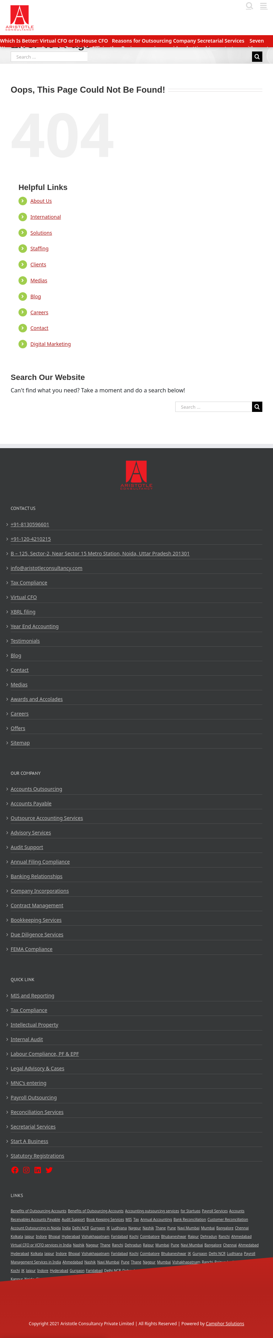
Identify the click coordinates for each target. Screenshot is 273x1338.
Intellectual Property (34, 1024)
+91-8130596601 (30, 524)
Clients (38, 264)
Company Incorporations (40, 890)
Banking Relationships (37, 876)
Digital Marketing (50, 344)
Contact (39, 328)
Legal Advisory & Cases (37, 1068)
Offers (18, 728)
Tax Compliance (29, 582)
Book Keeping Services (105, 1219)
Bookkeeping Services (36, 920)
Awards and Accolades (37, 699)
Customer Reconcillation (228, 1219)
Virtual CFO (24, 597)
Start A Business (29, 1141)
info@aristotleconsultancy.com (46, 568)
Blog (35, 296)
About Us (41, 200)
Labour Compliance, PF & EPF (45, 1053)
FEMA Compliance (32, 949)
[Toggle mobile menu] (264, 5)
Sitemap (20, 742)
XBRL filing (23, 611)
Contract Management (37, 905)
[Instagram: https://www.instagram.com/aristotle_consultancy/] (26, 1169)
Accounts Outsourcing (36, 788)
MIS (128, 1219)
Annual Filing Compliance (40, 861)
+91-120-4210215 (31, 538)
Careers (39, 312)
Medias (38, 280)
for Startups (190, 1210)
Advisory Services (31, 832)
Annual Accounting (156, 1219)
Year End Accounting (35, 626)
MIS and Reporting (32, 995)
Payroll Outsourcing (34, 1097)
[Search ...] (49, 56)
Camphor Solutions (225, 1324)
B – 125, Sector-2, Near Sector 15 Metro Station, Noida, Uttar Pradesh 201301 (100, 553)
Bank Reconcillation (189, 1219)
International (45, 216)
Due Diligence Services (37, 934)
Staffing (39, 248)
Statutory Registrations (37, 1155)
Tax (136, 1219)
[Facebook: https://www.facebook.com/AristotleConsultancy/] (15, 1169)
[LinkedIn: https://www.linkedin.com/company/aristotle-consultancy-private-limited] (37, 1169)
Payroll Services (215, 1210)
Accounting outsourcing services (152, 1210)
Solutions (41, 232)
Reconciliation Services (37, 1112)
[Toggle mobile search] (249, 5)
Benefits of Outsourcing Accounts (38, 1210)
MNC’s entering (29, 1082)
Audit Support (27, 847)
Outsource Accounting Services (47, 818)
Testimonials (25, 640)
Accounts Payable (31, 803)
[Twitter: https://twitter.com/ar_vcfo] (49, 1169)
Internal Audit (27, 1039)
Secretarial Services (33, 1126)
